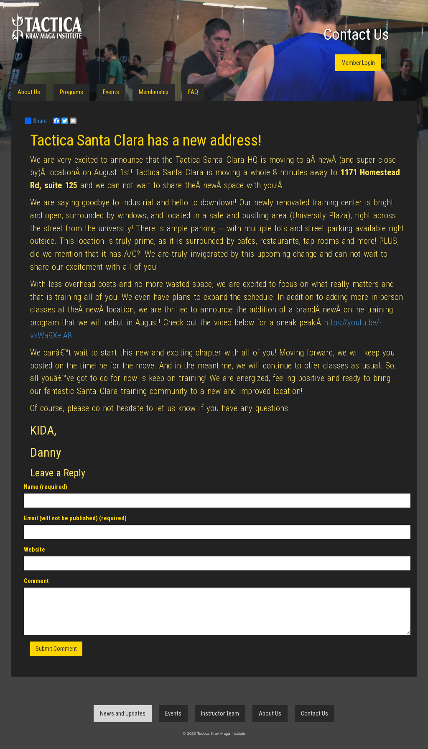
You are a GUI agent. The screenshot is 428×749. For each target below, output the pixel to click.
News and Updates (122, 713)
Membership (153, 92)
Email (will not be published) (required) (75, 518)
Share (36, 121)
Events (111, 92)
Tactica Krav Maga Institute (46, 28)
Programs (71, 92)
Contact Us (356, 34)
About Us (29, 92)
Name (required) (45, 487)
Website (34, 549)
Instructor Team (220, 713)
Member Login (358, 62)
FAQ (193, 92)
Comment (36, 581)
